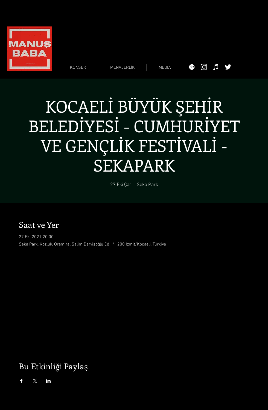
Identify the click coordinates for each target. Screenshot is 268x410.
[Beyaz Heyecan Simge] (228, 67)
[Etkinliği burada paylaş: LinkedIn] (48, 381)
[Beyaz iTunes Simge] (216, 67)
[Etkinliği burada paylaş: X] (34, 381)
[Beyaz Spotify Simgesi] (192, 67)
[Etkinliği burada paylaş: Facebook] (21, 381)
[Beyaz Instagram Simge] (204, 67)
